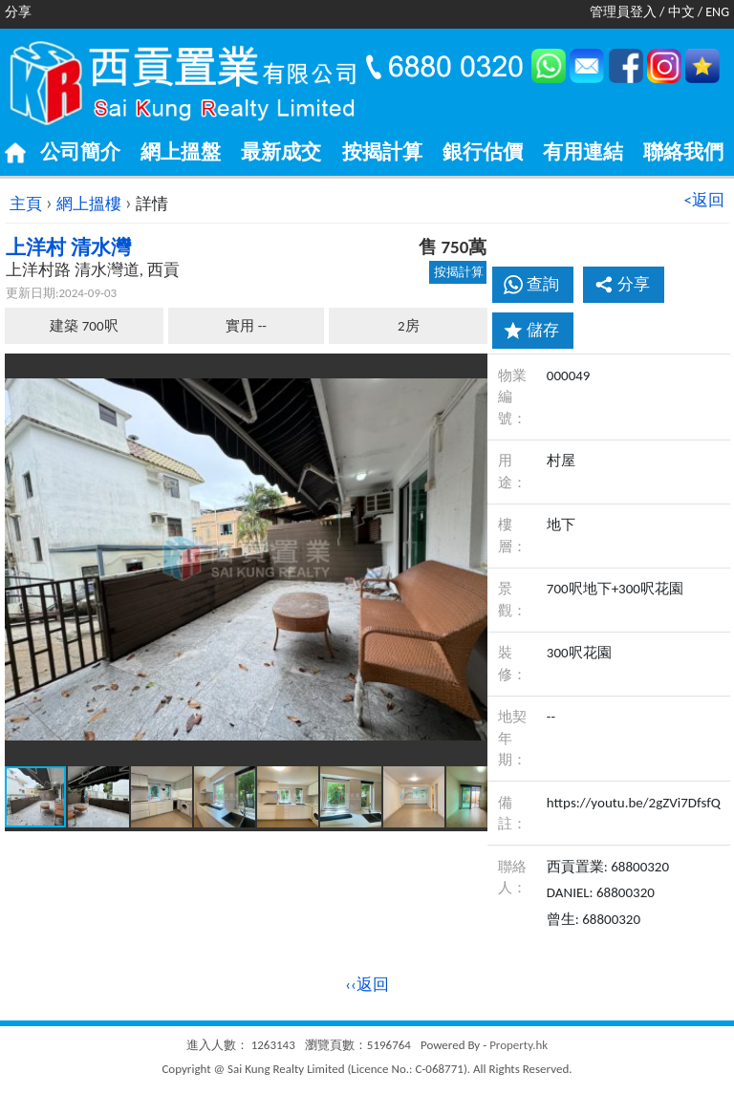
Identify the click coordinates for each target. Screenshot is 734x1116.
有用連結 (583, 152)
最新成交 (281, 152)
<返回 (704, 200)
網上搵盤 (180, 152)
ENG (717, 12)
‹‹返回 (367, 985)
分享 (622, 284)
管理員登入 (623, 12)
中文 (681, 12)
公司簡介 (80, 152)
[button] (470, 370)
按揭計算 (382, 152)
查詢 (543, 284)
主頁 (26, 204)
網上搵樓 (88, 204)
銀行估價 (483, 152)
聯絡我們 (683, 152)
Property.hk (518, 1045)
